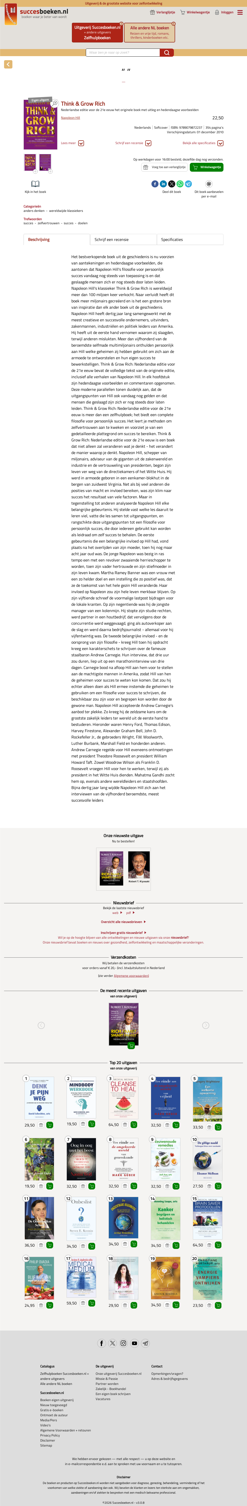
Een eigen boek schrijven (113, 1393)
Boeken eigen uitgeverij (57, 1399)
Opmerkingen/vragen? (167, 1373)
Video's (45, 1425)
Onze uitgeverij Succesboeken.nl (118, 1373)
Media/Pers (48, 1420)
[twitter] (171, 184)
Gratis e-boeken (51, 1409)
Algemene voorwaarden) (131, 975)
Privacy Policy (50, 1435)
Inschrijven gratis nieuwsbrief (121, 932)
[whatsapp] (180, 184)
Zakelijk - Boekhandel (111, 1388)
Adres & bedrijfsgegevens (169, 1378)
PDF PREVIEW (54, 103)
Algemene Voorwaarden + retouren (65, 1430)
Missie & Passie (107, 1378)
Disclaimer (47, 1440)
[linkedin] (163, 184)
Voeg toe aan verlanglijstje (40, 1125)
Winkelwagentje (49, 1125)
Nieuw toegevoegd (53, 1404)
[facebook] (155, 184)
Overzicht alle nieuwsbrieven (121, 921)
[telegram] (188, 184)
